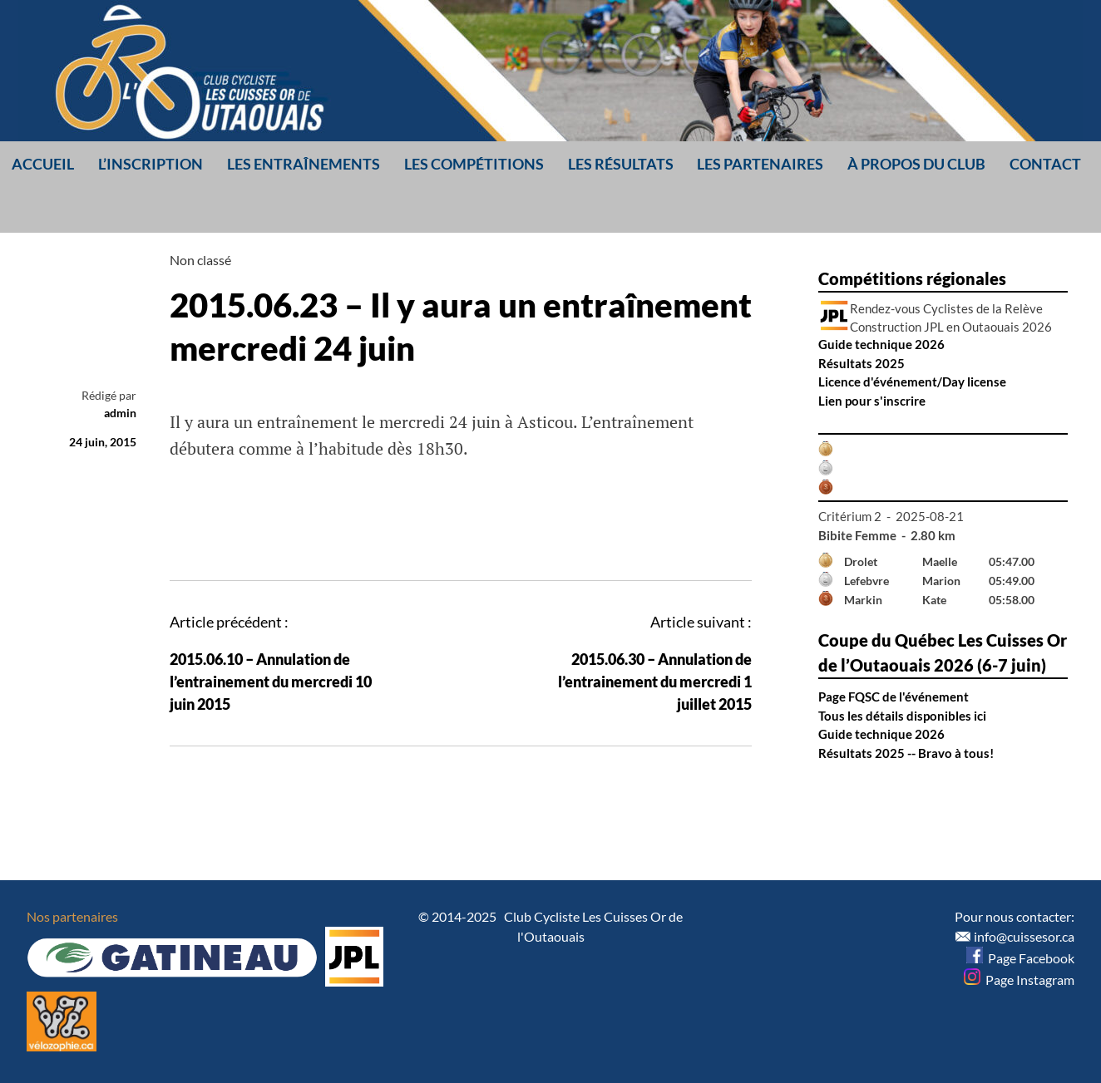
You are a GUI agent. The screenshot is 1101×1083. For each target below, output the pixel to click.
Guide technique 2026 (881, 344)
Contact (1045, 164)
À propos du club (916, 164)
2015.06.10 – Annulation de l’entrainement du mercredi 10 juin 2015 (271, 681)
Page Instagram (1019, 979)
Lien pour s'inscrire (872, 400)
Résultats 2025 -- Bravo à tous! (906, 753)
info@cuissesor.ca (1024, 936)
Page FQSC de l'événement (893, 696)
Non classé (200, 260)
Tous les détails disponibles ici (902, 715)
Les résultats (621, 164)
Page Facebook (1020, 958)
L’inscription (150, 164)
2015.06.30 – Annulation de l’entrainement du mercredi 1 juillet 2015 (655, 681)
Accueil (43, 164)
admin (120, 413)
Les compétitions (474, 164)
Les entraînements (303, 164)
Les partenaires (760, 164)
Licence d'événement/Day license (912, 381)
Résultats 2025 (861, 363)
